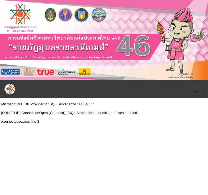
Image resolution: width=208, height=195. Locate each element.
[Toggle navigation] (196, 89)
